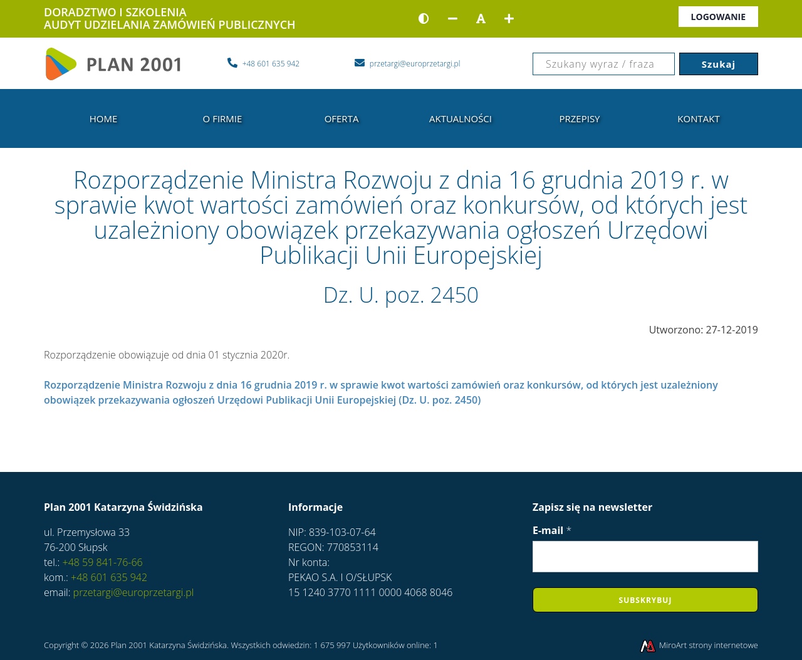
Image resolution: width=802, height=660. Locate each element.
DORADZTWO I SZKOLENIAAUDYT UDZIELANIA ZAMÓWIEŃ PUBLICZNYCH (170, 18)
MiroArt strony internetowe (698, 645)
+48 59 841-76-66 (101, 562)
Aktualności (460, 118)
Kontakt (698, 118)
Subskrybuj (645, 600)
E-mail (552, 530)
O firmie (222, 118)
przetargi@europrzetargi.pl (133, 592)
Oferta (342, 118)
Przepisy (579, 118)
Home (104, 118)
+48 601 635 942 (107, 577)
